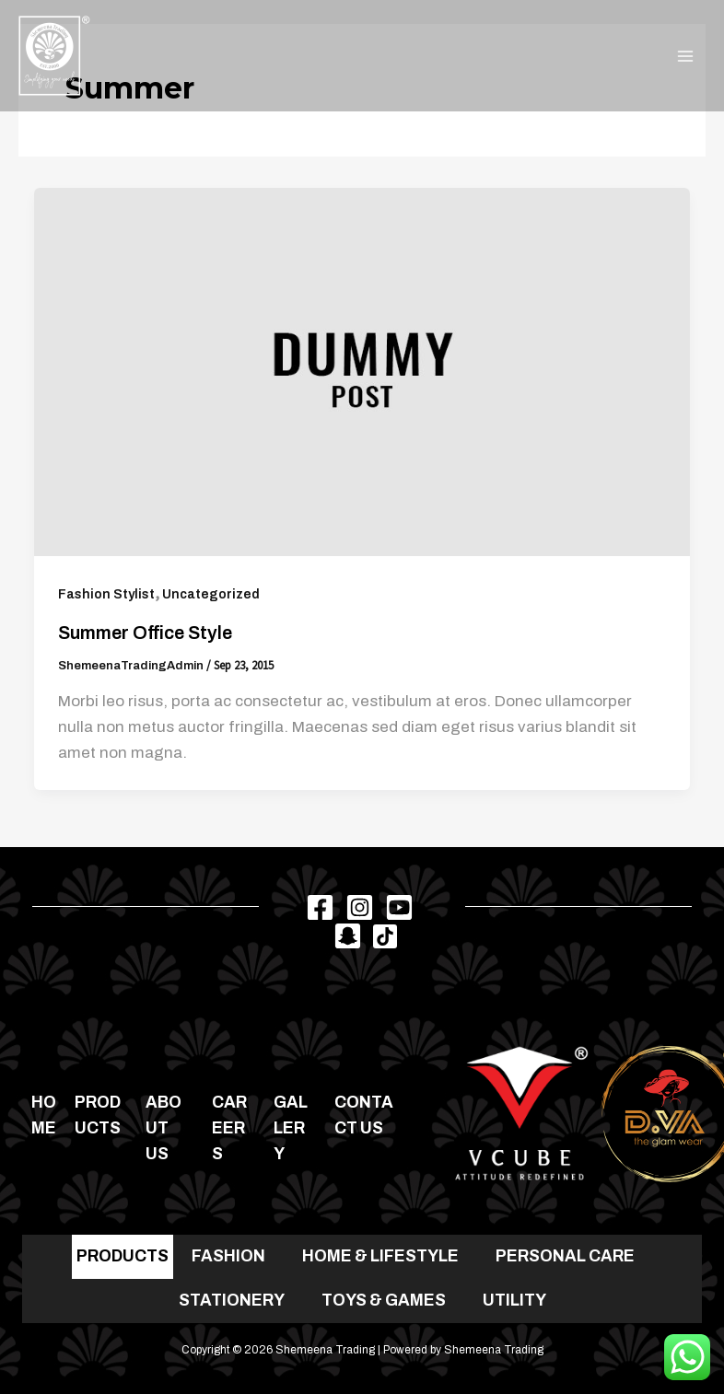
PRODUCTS (122, 1256)
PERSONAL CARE (565, 1256)
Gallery (291, 1128)
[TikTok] (385, 936)
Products (98, 1115)
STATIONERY (232, 1300)
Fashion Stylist (106, 594)
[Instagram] (359, 907)
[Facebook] (320, 907)
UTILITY (514, 1300)
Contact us (363, 1115)
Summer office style (145, 632)
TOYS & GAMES (383, 1300)
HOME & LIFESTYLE (380, 1256)
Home (43, 1115)
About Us (163, 1128)
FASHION (228, 1256)
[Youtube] (399, 907)
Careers (229, 1128)
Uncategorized (211, 594)
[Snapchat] (347, 936)
